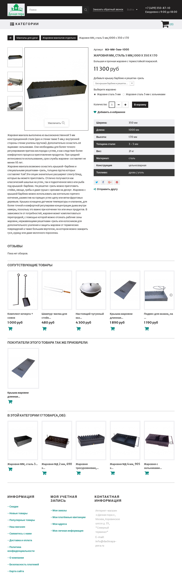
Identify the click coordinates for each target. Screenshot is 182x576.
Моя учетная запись (64, 499)
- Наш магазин (16, 526)
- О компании (15, 557)
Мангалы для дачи (27, 37)
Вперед (15, 109)
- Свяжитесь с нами (19, 533)
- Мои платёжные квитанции (68, 517)
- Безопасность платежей (23, 564)
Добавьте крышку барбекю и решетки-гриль (119, 78)
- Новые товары (17, 513)
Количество (100, 104)
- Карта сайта (15, 571)
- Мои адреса (59, 524)
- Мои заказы (59, 510)
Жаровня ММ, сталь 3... (22, 464)
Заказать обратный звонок (108, 9)
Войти (130, 9)
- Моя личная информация (67, 530)
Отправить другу (107, 189)
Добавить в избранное (111, 112)
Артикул (98, 49)
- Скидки (12, 506)
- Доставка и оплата (19, 540)
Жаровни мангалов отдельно (59, 37)
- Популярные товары (21, 520)
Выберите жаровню (105, 89)
